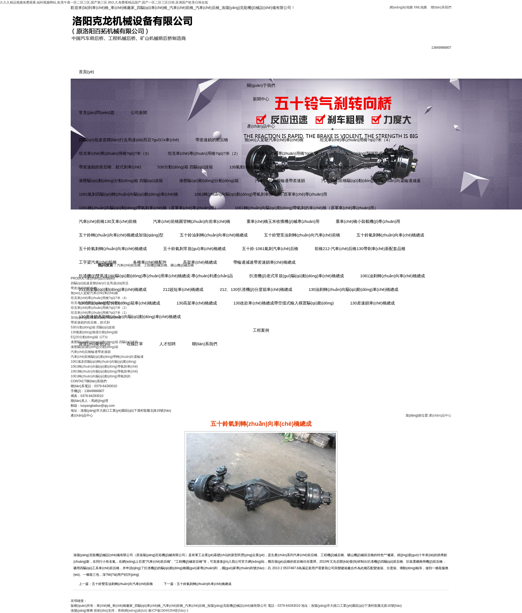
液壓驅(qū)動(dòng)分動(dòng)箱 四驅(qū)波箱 (121, 180)
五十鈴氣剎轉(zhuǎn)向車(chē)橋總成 (390, 235)
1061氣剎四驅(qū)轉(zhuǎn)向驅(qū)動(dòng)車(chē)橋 (128, 194)
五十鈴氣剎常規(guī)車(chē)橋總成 (194, 248)
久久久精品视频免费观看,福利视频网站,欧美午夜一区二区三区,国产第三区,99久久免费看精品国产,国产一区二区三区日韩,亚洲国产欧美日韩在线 (104, 2)
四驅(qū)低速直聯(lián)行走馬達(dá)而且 (100, 283)
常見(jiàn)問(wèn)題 (96, 112)
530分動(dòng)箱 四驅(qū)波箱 (185, 167)
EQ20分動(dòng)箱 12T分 (89, 337)
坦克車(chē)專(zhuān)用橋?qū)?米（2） (204, 153)
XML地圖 (420, 7)
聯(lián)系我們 (441, 7)
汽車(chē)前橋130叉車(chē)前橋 (108, 221)
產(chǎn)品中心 (261, 126)
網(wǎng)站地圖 (401, 7)
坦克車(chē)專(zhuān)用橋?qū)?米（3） (115, 153)
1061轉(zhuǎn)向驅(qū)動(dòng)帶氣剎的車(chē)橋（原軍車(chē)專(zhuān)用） (306, 207)
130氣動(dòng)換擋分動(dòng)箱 (258, 167)
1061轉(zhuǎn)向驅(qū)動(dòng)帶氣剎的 (100, 376)
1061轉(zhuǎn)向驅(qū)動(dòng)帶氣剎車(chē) (104, 366)
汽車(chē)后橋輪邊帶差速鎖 (280, 180)
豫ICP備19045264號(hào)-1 (168, 610)
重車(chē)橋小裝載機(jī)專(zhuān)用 (368, 221)
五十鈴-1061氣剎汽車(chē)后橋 (270, 248)
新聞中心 (261, 99)
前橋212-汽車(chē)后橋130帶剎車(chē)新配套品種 (360, 248)
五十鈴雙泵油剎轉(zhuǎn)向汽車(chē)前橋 (302, 235)
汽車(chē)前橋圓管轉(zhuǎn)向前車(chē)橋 (191, 221)
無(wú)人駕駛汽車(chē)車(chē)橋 (274, 139)
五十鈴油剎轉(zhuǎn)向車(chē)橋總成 (214, 235)
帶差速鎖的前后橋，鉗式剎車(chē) (110, 167)
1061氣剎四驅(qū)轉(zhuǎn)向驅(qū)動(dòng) (103, 362)
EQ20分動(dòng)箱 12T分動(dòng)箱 (337, 167)
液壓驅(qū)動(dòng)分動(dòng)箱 (208, 180)
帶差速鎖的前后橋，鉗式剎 (90, 322)
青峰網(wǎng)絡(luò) (132, 610)
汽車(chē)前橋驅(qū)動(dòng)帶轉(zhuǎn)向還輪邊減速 (371, 180)
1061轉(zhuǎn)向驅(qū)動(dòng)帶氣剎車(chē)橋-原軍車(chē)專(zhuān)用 (260, 194)
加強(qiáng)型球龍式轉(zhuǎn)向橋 (376, 153)
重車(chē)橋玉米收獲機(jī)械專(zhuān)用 (283, 221)
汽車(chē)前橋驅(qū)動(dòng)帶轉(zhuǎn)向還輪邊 (107, 357)
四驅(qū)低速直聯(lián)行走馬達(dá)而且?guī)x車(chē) (129, 139)
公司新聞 (139, 112)
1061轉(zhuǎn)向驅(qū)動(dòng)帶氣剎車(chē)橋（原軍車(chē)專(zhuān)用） (148, 207)
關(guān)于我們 (261, 85)
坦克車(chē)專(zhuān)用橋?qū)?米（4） (356, 139)
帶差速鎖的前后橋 (211, 139)
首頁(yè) (86, 71)
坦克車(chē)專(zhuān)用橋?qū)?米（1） (293, 153)
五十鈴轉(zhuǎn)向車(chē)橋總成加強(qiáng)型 (121, 235)
